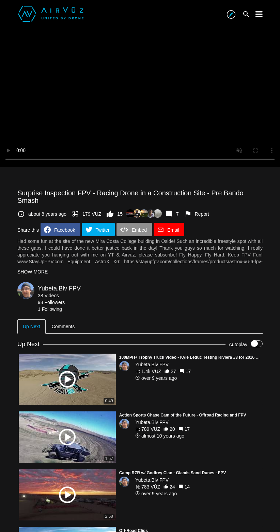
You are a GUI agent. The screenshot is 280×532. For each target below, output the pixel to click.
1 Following (50, 309)
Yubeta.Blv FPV (59, 288)
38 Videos (48, 295)
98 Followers (51, 302)
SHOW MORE (32, 271)
